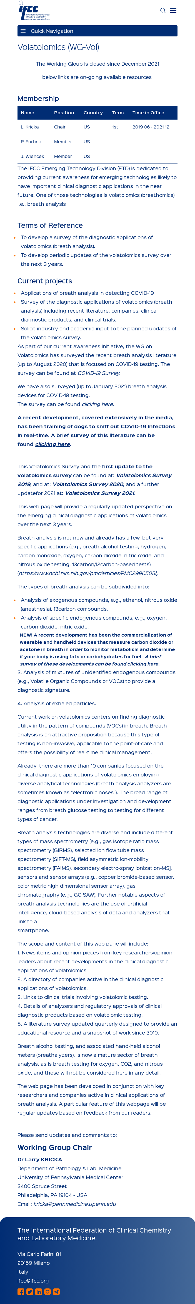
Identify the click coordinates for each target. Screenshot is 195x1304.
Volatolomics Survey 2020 (87, 484)
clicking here (97, 403)
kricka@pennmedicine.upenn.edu (74, 1203)
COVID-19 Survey (98, 372)
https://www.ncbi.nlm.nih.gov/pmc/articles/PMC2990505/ (87, 573)
